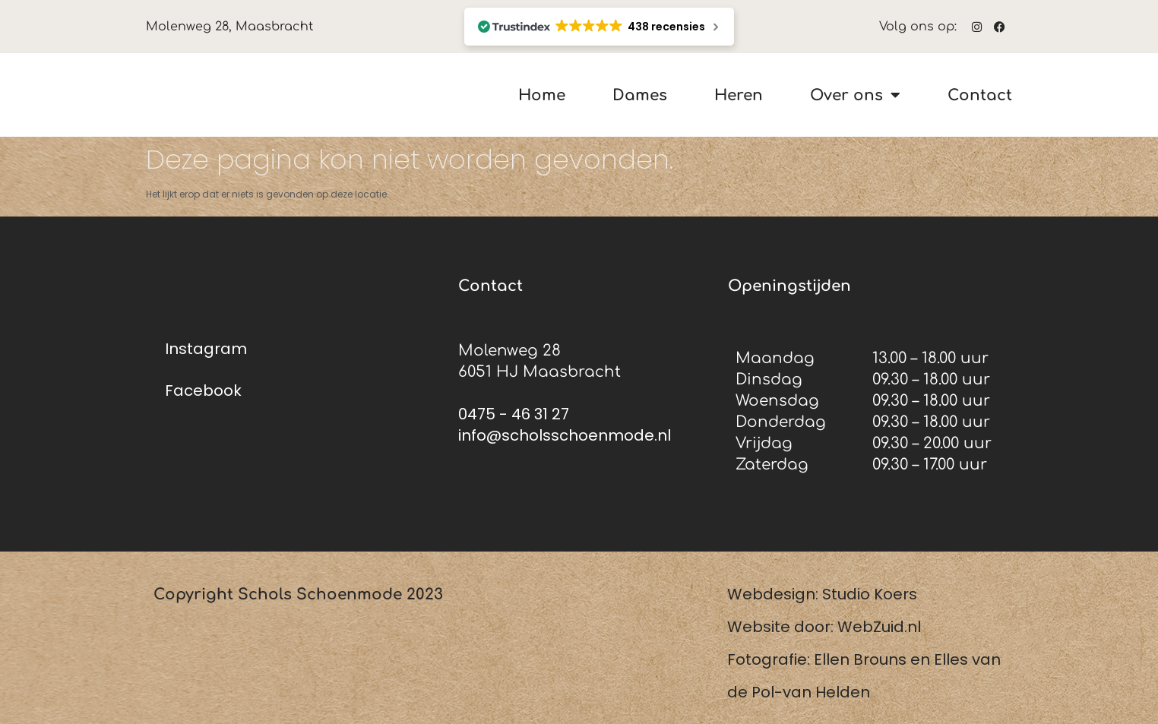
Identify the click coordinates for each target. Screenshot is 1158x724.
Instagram (206, 348)
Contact (980, 95)
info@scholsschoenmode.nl (564, 435)
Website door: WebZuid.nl (824, 626)
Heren (738, 95)
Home (541, 95)
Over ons (855, 95)
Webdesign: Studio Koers (822, 594)
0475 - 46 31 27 (513, 414)
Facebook (203, 390)
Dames (639, 95)
